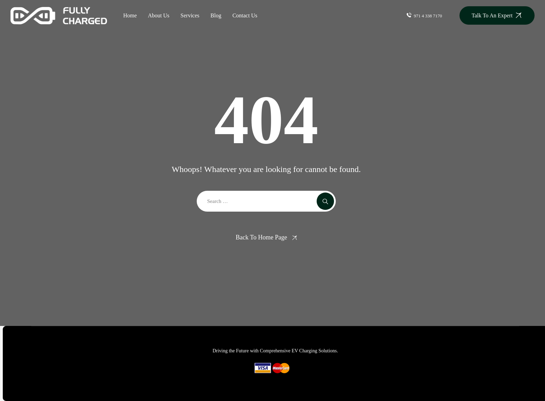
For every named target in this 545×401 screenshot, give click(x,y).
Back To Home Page (261, 237)
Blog (216, 15)
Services (189, 15)
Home (130, 15)
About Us (159, 15)
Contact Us (245, 15)
